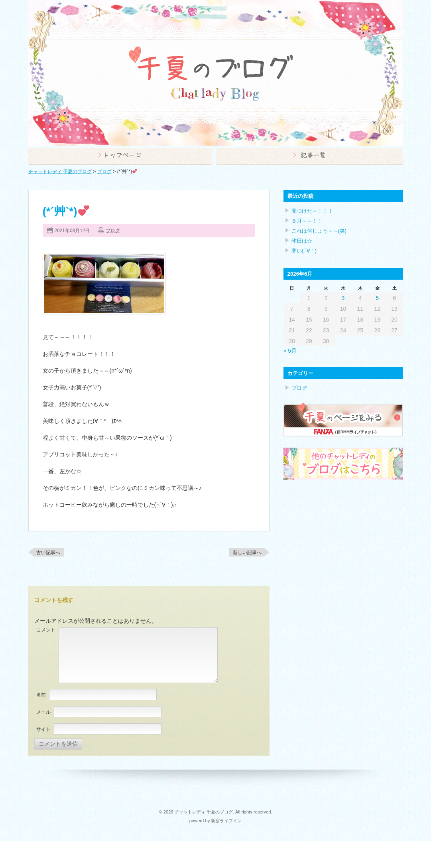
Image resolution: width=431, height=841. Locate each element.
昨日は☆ (301, 241)
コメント (45, 630)
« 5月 (290, 350)
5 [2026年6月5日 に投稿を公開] (377, 298)
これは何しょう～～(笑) (319, 231)
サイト (43, 729)
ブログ (113, 230)
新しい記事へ (247, 552)
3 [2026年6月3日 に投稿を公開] (343, 298)
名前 (41, 695)
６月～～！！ (307, 221)
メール (43, 712)
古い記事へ (48, 552)
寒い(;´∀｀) (304, 251)
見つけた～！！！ (312, 211)
